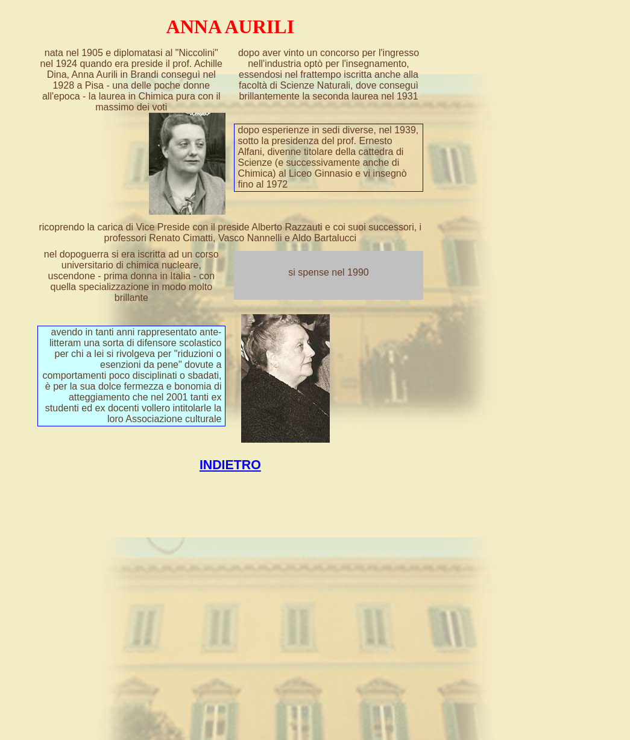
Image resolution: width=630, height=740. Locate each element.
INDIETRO (230, 465)
